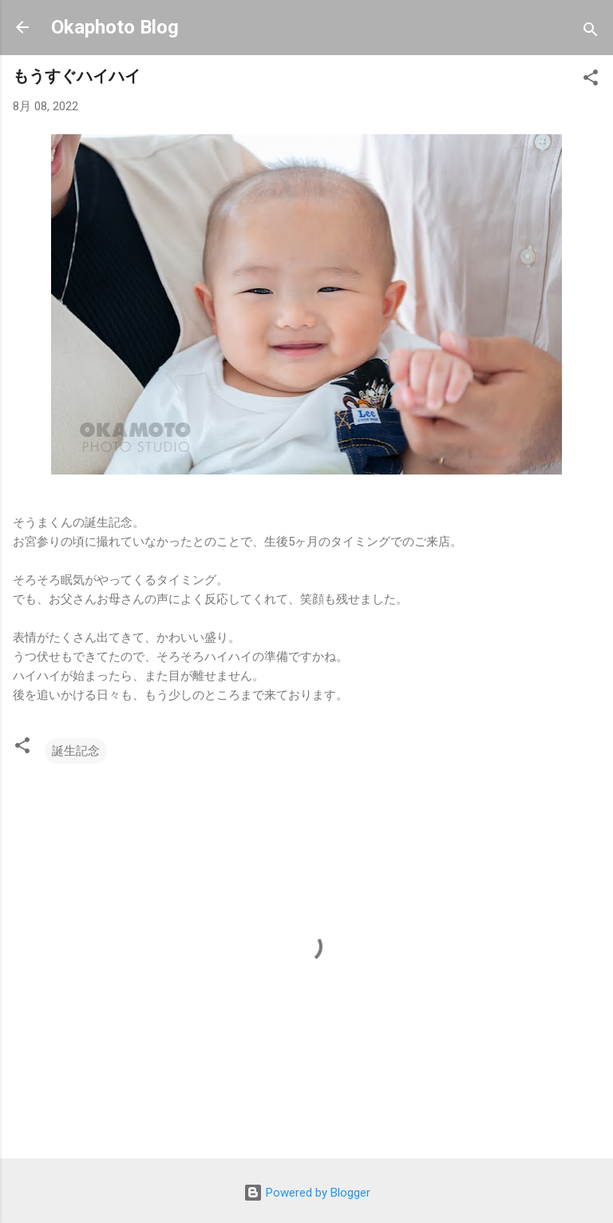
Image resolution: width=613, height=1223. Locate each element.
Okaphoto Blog (115, 27)
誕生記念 (76, 751)
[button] (590, 80)
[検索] (590, 32)
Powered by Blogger (306, 1192)
